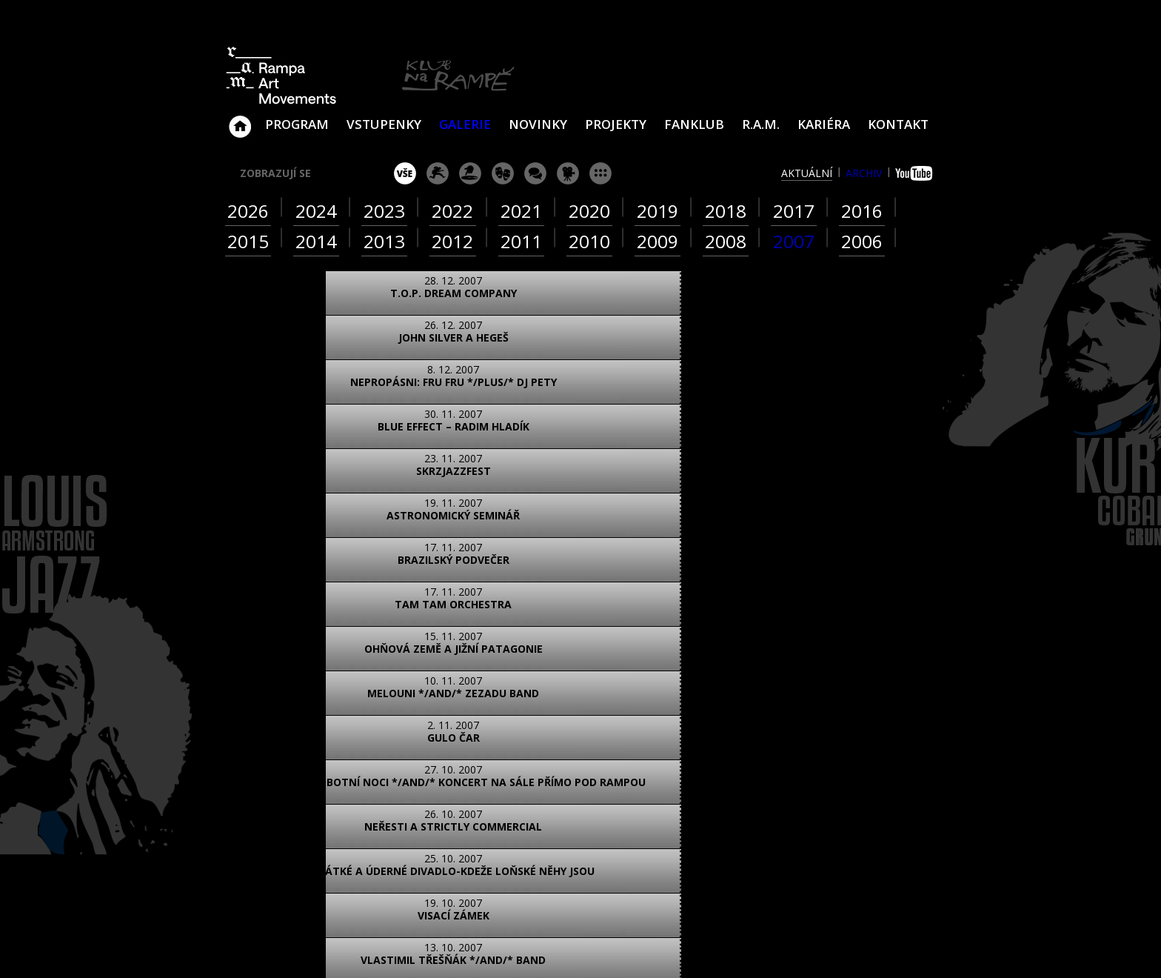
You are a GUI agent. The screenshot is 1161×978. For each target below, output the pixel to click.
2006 (862, 241)
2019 (657, 211)
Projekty (615, 124)
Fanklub (694, 124)
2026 (248, 211)
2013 (384, 241)
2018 (725, 211)
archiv (864, 173)
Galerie (465, 124)
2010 (589, 241)
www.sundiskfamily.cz (734, 947)
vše (405, 173)
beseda (535, 173)
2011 (521, 241)
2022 (452, 211)
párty (470, 173)
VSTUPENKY (384, 124)
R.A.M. (761, 124)
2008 (725, 241)
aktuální (806, 173)
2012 (452, 241)
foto (282, 701)
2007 (793, 241)
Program (297, 124)
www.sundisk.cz (558, 947)
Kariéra (823, 124)
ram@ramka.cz (828, 796)
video (348, 701)
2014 (316, 241)
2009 (657, 241)
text (414, 701)
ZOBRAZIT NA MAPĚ (580, 766)
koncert (437, 173)
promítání (568, 173)
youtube (915, 173)
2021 (521, 211)
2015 (248, 241)
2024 (316, 211)
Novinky (538, 124)
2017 (793, 211)
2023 (384, 211)
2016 (862, 211)
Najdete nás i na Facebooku (757, 855)
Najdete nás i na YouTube (791, 855)
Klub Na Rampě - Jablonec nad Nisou (240, 119)
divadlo (503, 173)
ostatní (600, 173)
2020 (589, 211)
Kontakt (898, 124)
